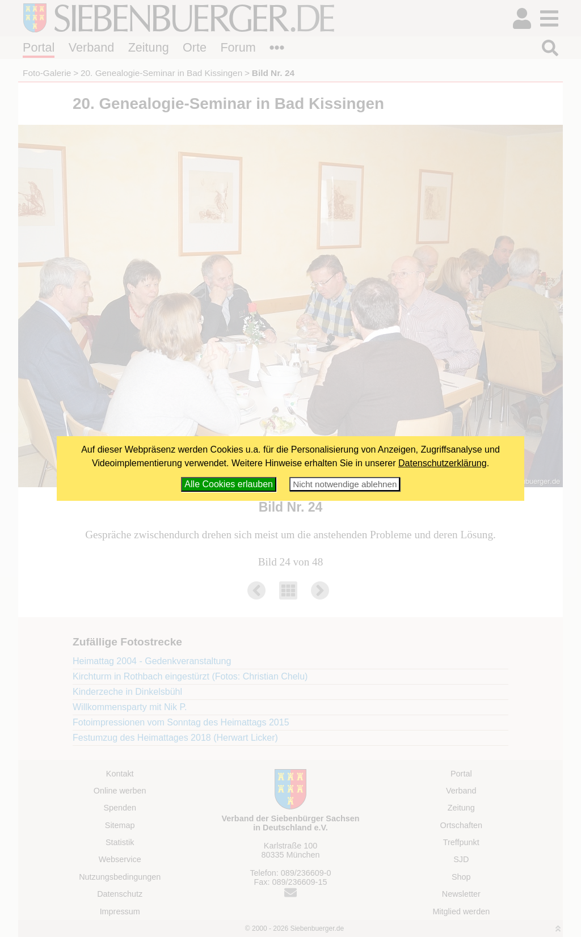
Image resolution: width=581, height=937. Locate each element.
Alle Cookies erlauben (228, 484)
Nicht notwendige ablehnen (345, 484)
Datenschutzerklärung (442, 463)
